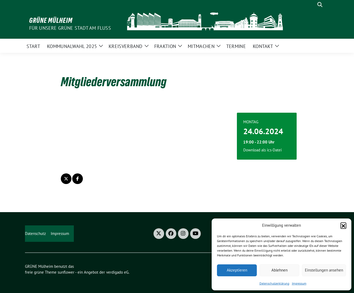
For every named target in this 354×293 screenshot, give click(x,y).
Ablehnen (279, 270)
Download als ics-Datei (262, 149)
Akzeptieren (237, 270)
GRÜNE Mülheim (50, 20)
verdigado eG (117, 272)
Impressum (299, 283)
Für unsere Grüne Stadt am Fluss (70, 28)
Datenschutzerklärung (274, 283)
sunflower (66, 272)
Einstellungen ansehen (324, 270)
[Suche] (312, 4)
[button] (343, 225)
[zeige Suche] (320, 4)
